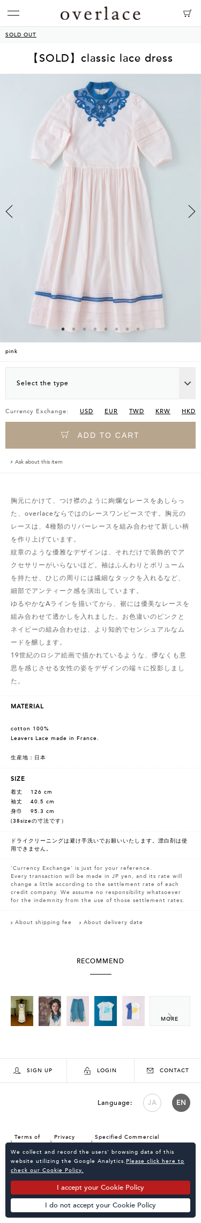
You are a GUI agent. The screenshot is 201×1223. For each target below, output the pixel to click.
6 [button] (116, 329)
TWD (136, 411)
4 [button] (95, 329)
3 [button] (84, 329)
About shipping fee (43, 922)
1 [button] (63, 329)
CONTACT (168, 1070)
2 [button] (74, 329)
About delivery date (113, 922)
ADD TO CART (100, 435)
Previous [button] (9, 211)
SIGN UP (33, 1070)
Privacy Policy (62, 1141)
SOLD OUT (20, 35)
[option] (100, 217)
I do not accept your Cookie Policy (100, 1205)
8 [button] (138, 329)
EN (181, 1103)
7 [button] (127, 329)
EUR (111, 411)
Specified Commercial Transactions (125, 1141)
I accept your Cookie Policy (100, 1187)
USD (86, 411)
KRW (162, 411)
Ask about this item (39, 462)
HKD (189, 411)
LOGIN (100, 1071)
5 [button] (106, 329)
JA (152, 1103)
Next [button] (191, 211)
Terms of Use (25, 1141)
